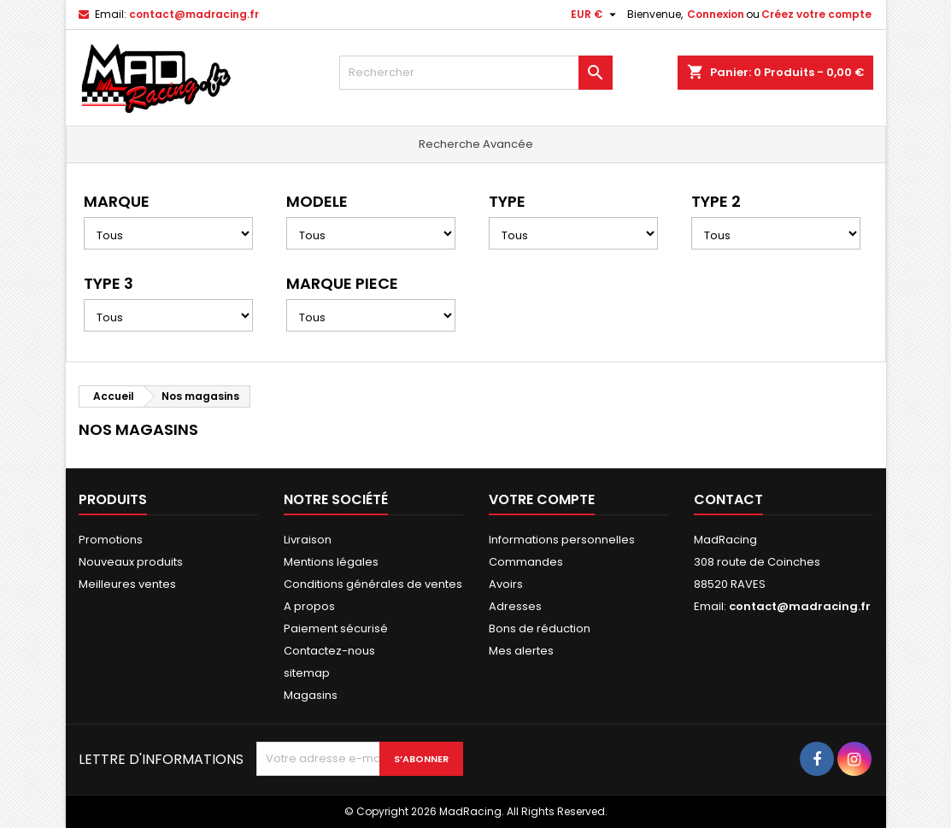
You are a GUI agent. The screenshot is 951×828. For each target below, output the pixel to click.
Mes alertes (521, 651)
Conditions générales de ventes (373, 584)
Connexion (715, 14)
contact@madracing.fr (194, 14)
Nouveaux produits (131, 562)
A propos (309, 606)
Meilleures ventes (127, 584)
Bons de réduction (539, 628)
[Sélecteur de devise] (595, 14)
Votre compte (542, 499)
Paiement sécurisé (336, 628)
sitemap (307, 673)
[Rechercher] (476, 73)
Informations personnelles (562, 539)
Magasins (311, 695)
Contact (728, 499)
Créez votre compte (816, 14)
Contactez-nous (329, 651)
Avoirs (506, 584)
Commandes (526, 562)
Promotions (111, 539)
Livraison (308, 539)
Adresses (515, 606)
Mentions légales (331, 562)
